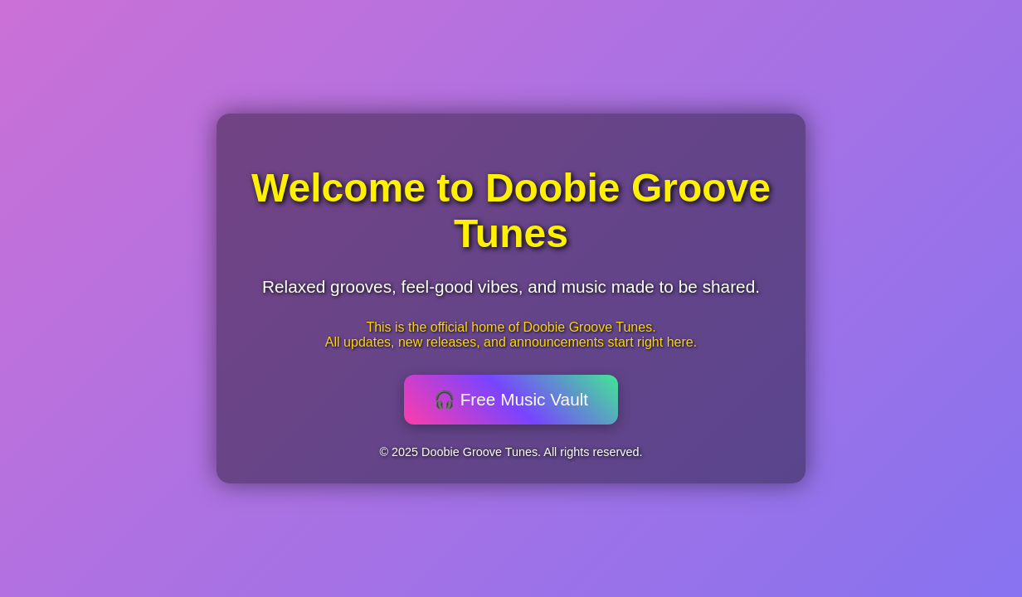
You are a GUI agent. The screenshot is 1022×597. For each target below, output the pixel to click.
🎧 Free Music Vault (511, 399)
